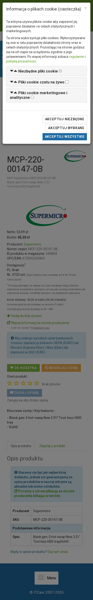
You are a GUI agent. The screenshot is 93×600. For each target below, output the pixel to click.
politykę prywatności (21, 61)
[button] (34, 71)
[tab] (46, 71)
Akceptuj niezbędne (64, 119)
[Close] (85, 8)
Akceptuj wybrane (66, 128)
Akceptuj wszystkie (65, 136)
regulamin (76, 57)
